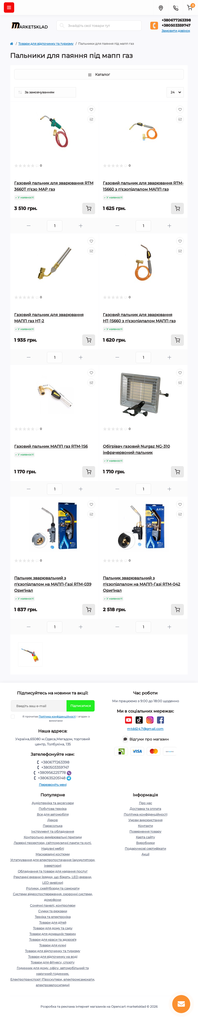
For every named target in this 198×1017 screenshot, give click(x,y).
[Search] (62, 25)
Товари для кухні (52, 945)
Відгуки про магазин (149, 739)
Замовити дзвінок (176, 31)
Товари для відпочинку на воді (52, 957)
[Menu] (9, 7)
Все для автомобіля (53, 814)
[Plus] (80, 225)
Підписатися (80, 706)
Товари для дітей (52, 922)
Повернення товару (145, 831)
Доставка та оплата (145, 809)
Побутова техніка (53, 809)
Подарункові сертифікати (145, 848)
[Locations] (160, 7)
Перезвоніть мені (53, 785)
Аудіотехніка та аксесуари (53, 803)
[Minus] (28, 225)
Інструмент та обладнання (52, 831)
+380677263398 (176, 20)
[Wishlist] (91, 109)
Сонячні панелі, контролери (52, 905)
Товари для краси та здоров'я (52, 939)
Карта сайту (145, 837)
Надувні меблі (52, 848)
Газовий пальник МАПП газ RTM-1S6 (51, 446)
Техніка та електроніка (53, 917)
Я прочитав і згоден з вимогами (53, 718)
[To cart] (88, 208)
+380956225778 (55, 772)
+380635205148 (55, 778)
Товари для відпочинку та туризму (45, 44)
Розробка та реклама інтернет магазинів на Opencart (83, 1006)
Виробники (145, 843)
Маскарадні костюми (53, 854)
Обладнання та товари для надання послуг (53, 871)
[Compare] (91, 119)
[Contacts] (175, 7)
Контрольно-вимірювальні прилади (53, 837)
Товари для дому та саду (52, 928)
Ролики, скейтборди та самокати (52, 888)
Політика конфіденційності (57, 716)
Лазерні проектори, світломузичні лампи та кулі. (53, 843)
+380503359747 (176, 25)
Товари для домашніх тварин (52, 934)
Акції (145, 854)
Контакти (145, 826)
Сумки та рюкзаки (52, 911)
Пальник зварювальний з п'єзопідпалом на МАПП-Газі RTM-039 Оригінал (52, 584)
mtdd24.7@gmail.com (145, 729)
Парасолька (52, 826)
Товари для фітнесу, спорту (53, 962)
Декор (52, 820)
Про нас (145, 803)
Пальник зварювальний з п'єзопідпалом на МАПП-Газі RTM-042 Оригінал (141, 584)
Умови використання (145, 820)
